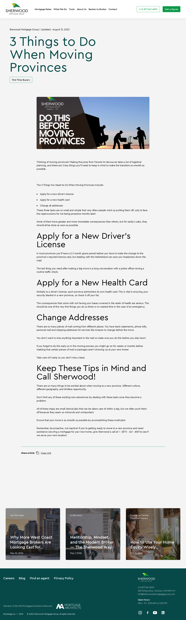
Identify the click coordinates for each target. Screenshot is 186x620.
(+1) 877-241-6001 (146, 587)
